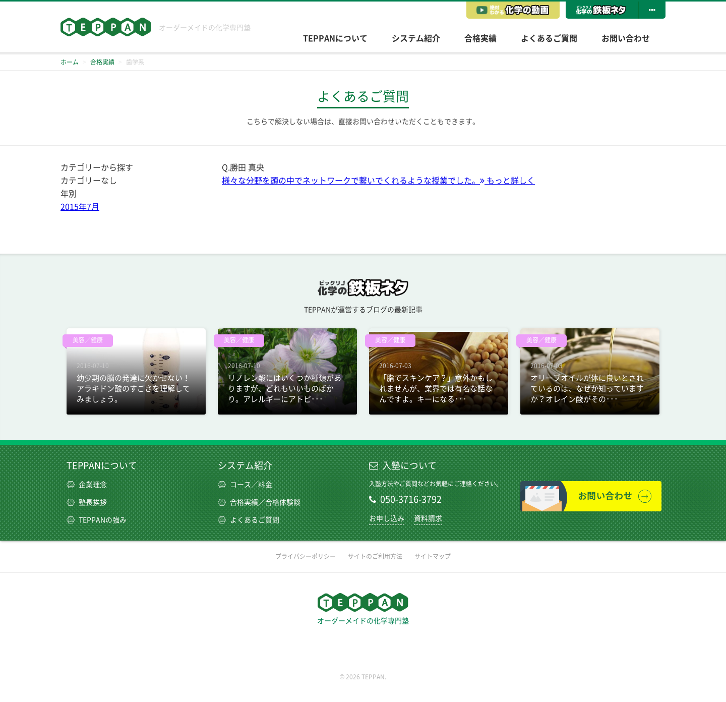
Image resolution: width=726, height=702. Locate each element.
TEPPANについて (335, 38)
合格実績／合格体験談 (259, 502)
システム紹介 (416, 38)
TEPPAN (105, 27)
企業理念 (87, 484)
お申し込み (386, 518)
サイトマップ (432, 556)
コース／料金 (245, 484)
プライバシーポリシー (305, 556)
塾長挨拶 (87, 502)
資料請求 (428, 518)
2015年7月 (79, 207)
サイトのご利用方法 (375, 556)
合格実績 (480, 38)
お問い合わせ (625, 38)
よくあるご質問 (549, 38)
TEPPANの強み (97, 519)
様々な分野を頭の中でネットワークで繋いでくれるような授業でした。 (378, 181)
